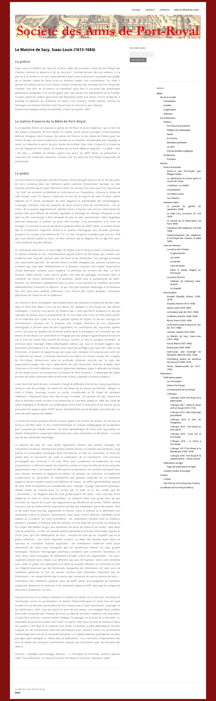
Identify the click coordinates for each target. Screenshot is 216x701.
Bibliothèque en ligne (186, 10)
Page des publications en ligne (181, 466)
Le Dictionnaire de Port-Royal (181, 389)
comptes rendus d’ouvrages (177, 471)
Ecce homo (172, 138)
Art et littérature (167, 118)
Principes (171, 159)
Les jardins (175, 261)
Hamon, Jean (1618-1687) (179, 308)
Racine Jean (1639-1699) (178, 347)
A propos (165, 10)
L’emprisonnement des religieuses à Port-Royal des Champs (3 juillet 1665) (184, 238)
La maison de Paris (176, 277)
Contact (150, 10)
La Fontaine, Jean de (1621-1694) (182, 312)
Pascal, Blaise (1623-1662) (179, 343)
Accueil (136, 10)
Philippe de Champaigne (178, 130)
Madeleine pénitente (177, 142)
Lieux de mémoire (172, 245)
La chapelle (175, 288)
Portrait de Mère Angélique (180, 151)
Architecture (169, 155)
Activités (167, 105)
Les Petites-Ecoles (175, 194)
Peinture (167, 122)
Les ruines (175, 257)
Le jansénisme (173, 189)
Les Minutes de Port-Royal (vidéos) (176, 487)
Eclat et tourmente (172, 167)
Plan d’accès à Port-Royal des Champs (182, 483)
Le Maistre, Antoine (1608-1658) (182, 316)
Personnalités (170, 292)
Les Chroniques (174, 381)
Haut (17, 692)
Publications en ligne (173, 463)
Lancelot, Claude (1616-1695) (181, 332)
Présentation (170, 101)
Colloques (172, 394)
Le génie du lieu (177, 253)
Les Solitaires (173, 198)
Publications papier (173, 377)
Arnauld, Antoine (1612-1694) (181, 303)
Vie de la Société (168, 97)
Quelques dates (171, 202)
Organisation (170, 109)
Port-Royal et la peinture (178, 126)
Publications (166, 373)
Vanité (170, 134)
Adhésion (168, 114)
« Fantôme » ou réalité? (178, 185)
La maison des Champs (178, 249)
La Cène (170, 147)
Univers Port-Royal (176, 385)
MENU (160, 93)
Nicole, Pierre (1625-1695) (179, 320)
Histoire (164, 163)
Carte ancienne (177, 265)
